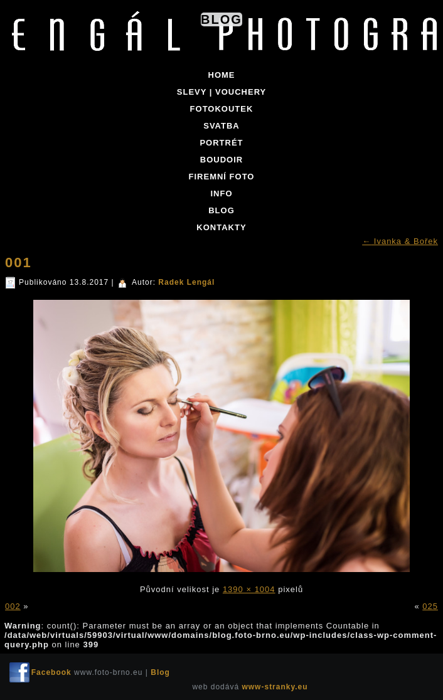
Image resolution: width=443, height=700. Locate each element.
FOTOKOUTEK (222, 109)
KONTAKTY (221, 227)
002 (13, 606)
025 (430, 606)
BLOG (221, 210)
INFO (221, 193)
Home (221, 75)
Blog (221, 19)
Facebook (51, 672)
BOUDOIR (221, 159)
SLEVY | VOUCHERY (221, 92)
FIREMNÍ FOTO (222, 176)
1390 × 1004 (249, 589)
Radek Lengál (186, 282)
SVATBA (221, 125)
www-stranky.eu (274, 686)
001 (18, 262)
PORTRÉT (221, 142)
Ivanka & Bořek (400, 241)
